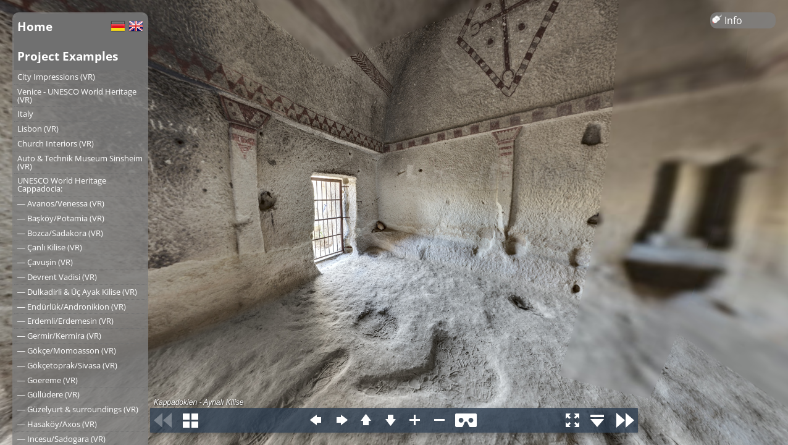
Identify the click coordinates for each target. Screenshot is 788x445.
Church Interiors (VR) (55, 143)
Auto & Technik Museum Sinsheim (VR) (80, 162)
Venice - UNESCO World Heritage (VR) (76, 95)
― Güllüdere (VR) (48, 394)
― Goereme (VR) (47, 380)
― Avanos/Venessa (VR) (60, 203)
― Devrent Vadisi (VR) (57, 276)
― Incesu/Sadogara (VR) (61, 438)
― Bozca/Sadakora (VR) (60, 233)
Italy (25, 113)
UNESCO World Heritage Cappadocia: (61, 184)
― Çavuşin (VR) (45, 262)
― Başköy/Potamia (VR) (60, 218)
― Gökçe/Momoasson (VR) (66, 350)
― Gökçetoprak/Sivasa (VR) (67, 365)
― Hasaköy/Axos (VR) (57, 424)
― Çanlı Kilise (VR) (49, 247)
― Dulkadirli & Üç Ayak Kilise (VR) (77, 291)
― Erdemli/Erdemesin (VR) (65, 320)
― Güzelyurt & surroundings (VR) (77, 409)
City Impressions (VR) (56, 76)
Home (34, 26)
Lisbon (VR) (38, 128)
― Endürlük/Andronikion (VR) (71, 306)
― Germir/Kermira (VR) (59, 335)
